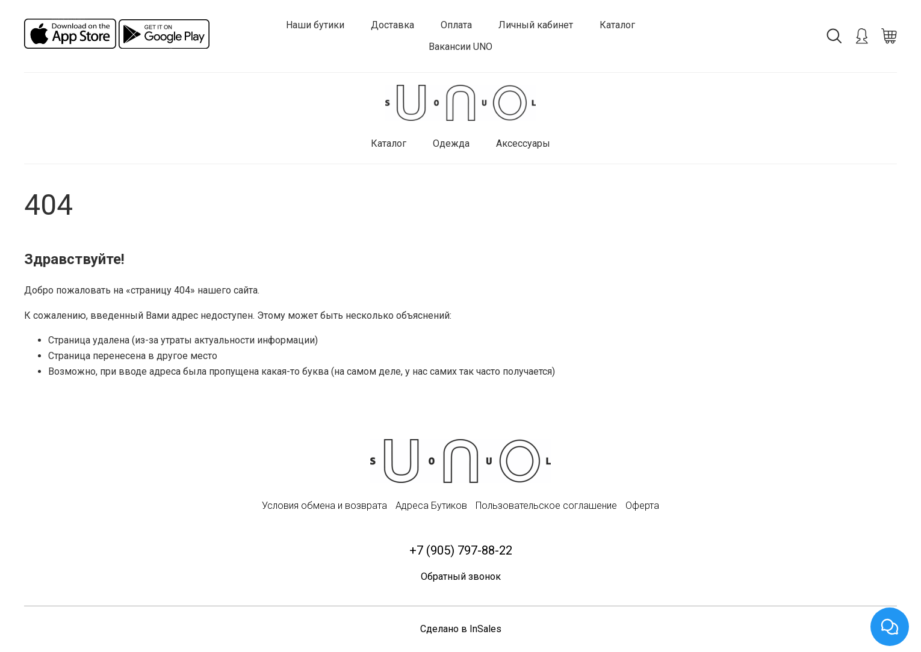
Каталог (617, 25)
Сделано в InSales (460, 629)
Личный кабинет (535, 25)
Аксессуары (523, 143)
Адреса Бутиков (431, 505)
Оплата (456, 25)
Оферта (642, 505)
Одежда (451, 143)
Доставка (392, 25)
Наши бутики (315, 25)
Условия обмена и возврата (324, 505)
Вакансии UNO (460, 46)
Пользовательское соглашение (546, 505)
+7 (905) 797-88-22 (460, 550)
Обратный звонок (461, 577)
